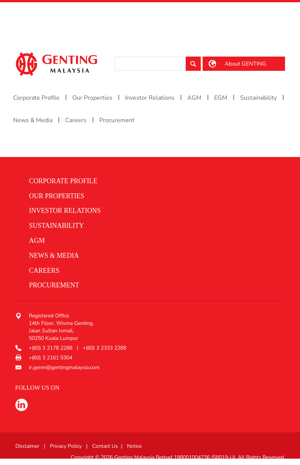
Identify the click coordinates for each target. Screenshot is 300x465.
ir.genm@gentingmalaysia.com (64, 367)
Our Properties (92, 98)
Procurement (116, 120)
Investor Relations (150, 98)
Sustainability (258, 98)
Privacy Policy (66, 446)
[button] (147, 181)
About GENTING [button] (245, 63)
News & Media (32, 120)
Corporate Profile (36, 98)
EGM (220, 98)
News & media (54, 255)
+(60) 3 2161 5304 (50, 357)
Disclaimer (27, 446)
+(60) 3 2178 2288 (51, 347)
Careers (76, 120)
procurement (54, 285)
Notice (134, 446)
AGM (194, 98)
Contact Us (105, 446)
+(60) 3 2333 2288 (104, 347)
